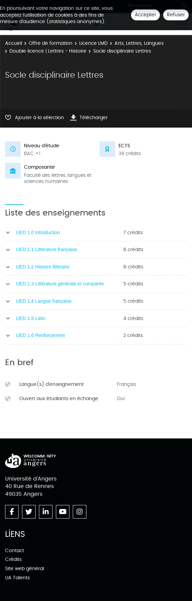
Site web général (24, 568)
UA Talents (17, 577)
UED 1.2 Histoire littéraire (42, 266)
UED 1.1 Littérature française (46, 249)
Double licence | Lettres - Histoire (47, 51)
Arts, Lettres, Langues (139, 43)
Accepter (145, 14)
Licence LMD (93, 43)
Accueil (13, 43)
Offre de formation (50, 43)
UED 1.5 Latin (30, 318)
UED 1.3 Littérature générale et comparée (60, 283)
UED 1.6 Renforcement (40, 335)
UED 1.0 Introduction (38, 232)
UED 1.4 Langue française (43, 301)
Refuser (176, 14)
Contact (14, 550)
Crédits (13, 559)
